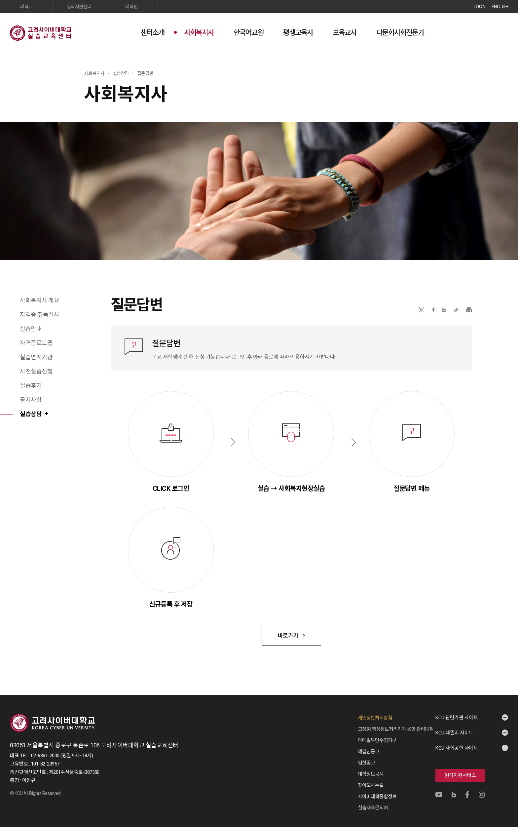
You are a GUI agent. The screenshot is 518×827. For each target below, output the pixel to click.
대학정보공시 (371, 774)
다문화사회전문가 (400, 32)
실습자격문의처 (373, 808)
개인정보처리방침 (375, 718)
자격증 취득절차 (39, 314)
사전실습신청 (36, 371)
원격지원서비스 (460, 775)
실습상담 (31, 414)
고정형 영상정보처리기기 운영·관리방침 (395, 729)
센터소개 (152, 32)
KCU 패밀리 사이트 (454, 733)
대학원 (131, 6)
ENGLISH (500, 6)
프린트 (469, 309)
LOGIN (480, 6)
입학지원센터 (79, 6)
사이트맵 (503, 32)
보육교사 (344, 32)
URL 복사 (456, 309)
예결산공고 (368, 752)
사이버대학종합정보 (377, 797)
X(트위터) (421, 309)
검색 (487, 32)
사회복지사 (199, 32)
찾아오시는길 (371, 785)
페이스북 (433, 309)
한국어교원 (248, 32)
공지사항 (31, 399)
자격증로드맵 (36, 342)
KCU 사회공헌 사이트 (456, 748)
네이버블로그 (444, 309)
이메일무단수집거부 (377, 740)
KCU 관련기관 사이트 (456, 718)
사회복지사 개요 (39, 300)
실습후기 (31, 385)
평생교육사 (298, 32)
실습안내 (31, 328)
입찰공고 (366, 763)
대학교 (26, 6)
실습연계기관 (36, 357)
